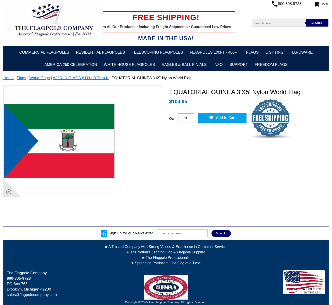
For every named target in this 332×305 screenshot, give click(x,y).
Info (218, 64)
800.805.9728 (289, 4)
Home (8, 78)
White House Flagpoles (129, 64)
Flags (252, 52)
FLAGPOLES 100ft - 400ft (214, 52)
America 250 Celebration (70, 64)
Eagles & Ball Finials (184, 64)
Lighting (275, 52)
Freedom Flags (271, 64)
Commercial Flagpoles (44, 52)
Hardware (301, 52)
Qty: (172, 118)
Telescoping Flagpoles (157, 52)
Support (238, 64)
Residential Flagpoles (100, 52)
